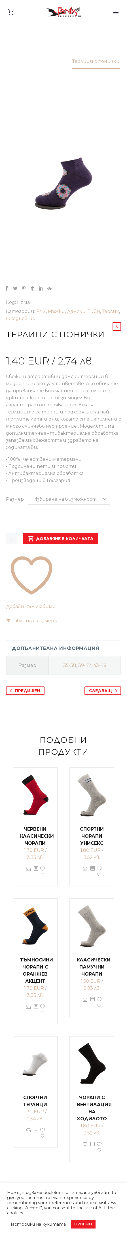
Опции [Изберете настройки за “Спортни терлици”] (28, 1134)
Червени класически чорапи (37, 836)
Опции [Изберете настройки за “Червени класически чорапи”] (28, 872)
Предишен (23, 690)
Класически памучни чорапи (94, 967)
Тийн (94, 311)
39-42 (84, 665)
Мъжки (56, 311)
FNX (41, 311)
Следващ (104, 690)
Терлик (110, 311)
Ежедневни (20, 318)
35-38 (69, 665)
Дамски (76, 311)
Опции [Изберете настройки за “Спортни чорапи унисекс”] (85, 872)
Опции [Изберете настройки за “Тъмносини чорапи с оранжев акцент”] (28, 1010)
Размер (15, 499)
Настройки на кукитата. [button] (38, 1224)
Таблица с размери (35, 620)
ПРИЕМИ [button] (83, 1224)
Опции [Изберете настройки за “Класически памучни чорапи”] (85, 1003)
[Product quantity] (11, 538)
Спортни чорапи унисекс (92, 836)
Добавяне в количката (60, 538)
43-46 (99, 665)
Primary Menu (115, 12)
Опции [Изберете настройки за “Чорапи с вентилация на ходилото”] (85, 1148)
